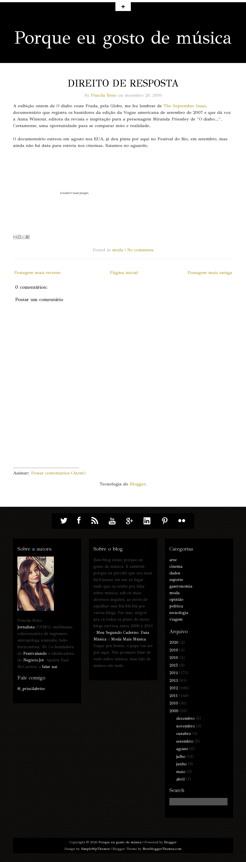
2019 (173, 650)
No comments (140, 249)
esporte (176, 579)
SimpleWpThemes (95, 849)
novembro (185, 726)
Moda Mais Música (128, 639)
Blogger (137, 484)
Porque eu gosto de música (123, 37)
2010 (173, 703)
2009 (173, 710)
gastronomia (180, 586)
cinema (175, 566)
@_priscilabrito (31, 688)
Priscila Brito (104, 95)
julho (180, 756)
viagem (176, 619)
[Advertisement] (46, 440)
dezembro (185, 718)
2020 (173, 642)
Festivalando (35, 653)
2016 (173, 657)
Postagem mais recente (37, 272)
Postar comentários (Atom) (58, 473)
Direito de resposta (123, 83)
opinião (176, 599)
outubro (183, 733)
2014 (173, 672)
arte (173, 559)
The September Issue (184, 106)
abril (180, 779)
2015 (173, 665)
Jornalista (26, 627)
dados (174, 573)
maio (180, 771)
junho (181, 764)
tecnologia (178, 612)
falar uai (49, 666)
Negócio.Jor (33, 660)
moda (117, 249)
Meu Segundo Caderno (117, 632)
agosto (182, 748)
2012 (173, 688)
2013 (173, 680)
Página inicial (124, 272)
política (176, 606)
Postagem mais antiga (209, 272)
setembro (184, 741)
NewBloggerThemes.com (162, 849)
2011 (173, 695)
